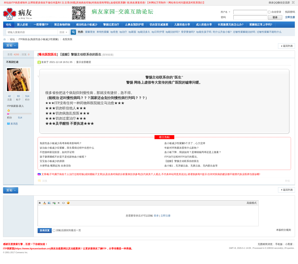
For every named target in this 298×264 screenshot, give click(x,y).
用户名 (224, 12)
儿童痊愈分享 (182, 24)
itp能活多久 (144, 31)
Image (49, 203)
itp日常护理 (158, 31)
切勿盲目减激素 (159, 24)
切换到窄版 (293, 2)
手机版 (279, 244)
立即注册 (290, 17)
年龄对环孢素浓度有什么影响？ (181, 147)
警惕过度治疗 (111, 24)
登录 (156, 215)
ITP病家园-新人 (15, 106)
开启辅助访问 (267, 2)
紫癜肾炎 (90, 31)
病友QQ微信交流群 (279, 2)
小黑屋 (288, 244)
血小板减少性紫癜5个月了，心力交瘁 (184, 143)
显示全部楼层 (83, 62)
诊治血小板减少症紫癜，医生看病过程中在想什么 (67, 147)
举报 (287, 180)
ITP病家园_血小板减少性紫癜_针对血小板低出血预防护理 (4, 39)
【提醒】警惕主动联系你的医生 (181, 161)
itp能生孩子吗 (203, 31)
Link (54, 203)
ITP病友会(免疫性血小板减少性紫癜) (39, 39)
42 (9, 96)
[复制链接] (107, 54)
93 (18, 96)
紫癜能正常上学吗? (260, 24)
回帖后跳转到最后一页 (67, 230)
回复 (44, 180)
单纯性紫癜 (103, 31)
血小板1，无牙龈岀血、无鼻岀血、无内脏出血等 (191, 165)
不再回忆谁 (12, 62)
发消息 (14, 123)
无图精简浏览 (265, 244)
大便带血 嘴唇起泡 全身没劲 (55, 165)
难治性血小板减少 (86, 24)
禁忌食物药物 (62, 24)
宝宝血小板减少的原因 (52, 161)
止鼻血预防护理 (134, 24)
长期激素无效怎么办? (230, 24)
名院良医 (67, 39)
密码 (223, 17)
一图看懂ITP (41, 24)
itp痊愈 (114, 31)
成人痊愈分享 (204, 24)
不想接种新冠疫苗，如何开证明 (57, 152)
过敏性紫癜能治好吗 (244, 31)
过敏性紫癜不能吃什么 (269, 31)
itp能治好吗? (173, 31)
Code (63, 203)
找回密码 (290, 11)
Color (44, 203)
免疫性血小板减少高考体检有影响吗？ (61, 143)
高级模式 (252, 202)
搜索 (61, 32)
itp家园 (132, 31)
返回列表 (288, 45)
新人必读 (22, 24)
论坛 (8, 24)
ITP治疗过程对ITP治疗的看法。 (181, 156)
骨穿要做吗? (188, 31)
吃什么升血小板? (222, 31)
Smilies (68, 203)
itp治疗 (123, 31)
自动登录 (274, 11)
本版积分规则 (283, 229)
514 (27, 96)
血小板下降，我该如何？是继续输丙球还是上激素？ (192, 152)
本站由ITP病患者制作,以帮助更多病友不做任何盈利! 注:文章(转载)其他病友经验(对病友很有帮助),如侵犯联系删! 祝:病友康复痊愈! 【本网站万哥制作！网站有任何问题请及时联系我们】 (105, 2)
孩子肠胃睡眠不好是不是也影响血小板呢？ (63, 156)
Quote (59, 203)
